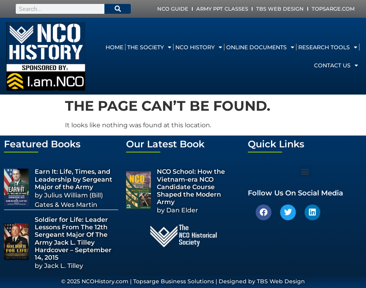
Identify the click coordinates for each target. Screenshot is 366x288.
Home (114, 47)
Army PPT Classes (222, 9)
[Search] (117, 9)
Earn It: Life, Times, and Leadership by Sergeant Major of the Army (73, 179)
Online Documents (260, 47)
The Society (149, 47)
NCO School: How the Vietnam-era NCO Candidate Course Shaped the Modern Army (191, 187)
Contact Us (336, 65)
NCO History (198, 47)
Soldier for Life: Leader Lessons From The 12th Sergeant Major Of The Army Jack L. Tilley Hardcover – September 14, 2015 (73, 238)
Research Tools (327, 47)
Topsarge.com (333, 9)
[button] (305, 171)
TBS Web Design (280, 9)
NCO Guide (172, 9)
